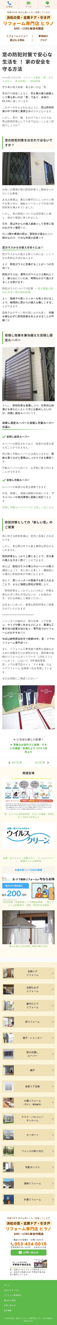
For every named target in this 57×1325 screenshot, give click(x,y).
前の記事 (14, 762)
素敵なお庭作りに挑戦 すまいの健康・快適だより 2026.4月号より (28, 748)
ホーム (7, 1285)
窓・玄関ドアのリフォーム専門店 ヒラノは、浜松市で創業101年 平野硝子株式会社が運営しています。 (28, 1267)
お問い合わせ (10, 1305)
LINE (47, 4)
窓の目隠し (21, 81)
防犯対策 (35, 81)
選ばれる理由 (17, 40)
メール (28, 4)
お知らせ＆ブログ (12, 1290)
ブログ (43, 40)
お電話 (9, 4)
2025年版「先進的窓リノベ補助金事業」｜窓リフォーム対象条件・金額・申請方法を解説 (28, 903)
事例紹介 (43, 36)
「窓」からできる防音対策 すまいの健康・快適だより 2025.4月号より (28, 815)
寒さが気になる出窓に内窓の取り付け (28, 946)
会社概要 (8, 1310)
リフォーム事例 (31, 77)
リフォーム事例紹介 (13, 1295)
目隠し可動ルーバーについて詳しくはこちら (28, 507)
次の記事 (42, 762)
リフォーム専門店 (28, 1228)
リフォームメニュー (17, 36)
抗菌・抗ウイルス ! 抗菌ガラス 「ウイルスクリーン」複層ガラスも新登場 (28, 859)
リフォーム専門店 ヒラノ (28, 22)
